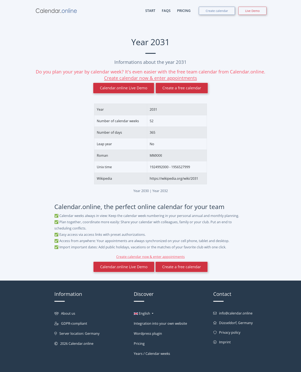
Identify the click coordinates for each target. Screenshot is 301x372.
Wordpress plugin (148, 333)
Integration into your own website (160, 323)
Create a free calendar (181, 87)
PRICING (184, 10)
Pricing (139, 343)
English (142, 313)
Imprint (225, 342)
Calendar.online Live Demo (123, 87)
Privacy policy (229, 332)
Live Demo (252, 11)
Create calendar (217, 11)
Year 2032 (160, 191)
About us (68, 313)
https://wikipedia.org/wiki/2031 (174, 178)
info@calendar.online (236, 313)
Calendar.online (81, 343)
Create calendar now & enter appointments (150, 78)
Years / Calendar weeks (152, 353)
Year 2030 (141, 191)
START (150, 10)
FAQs (166, 10)
